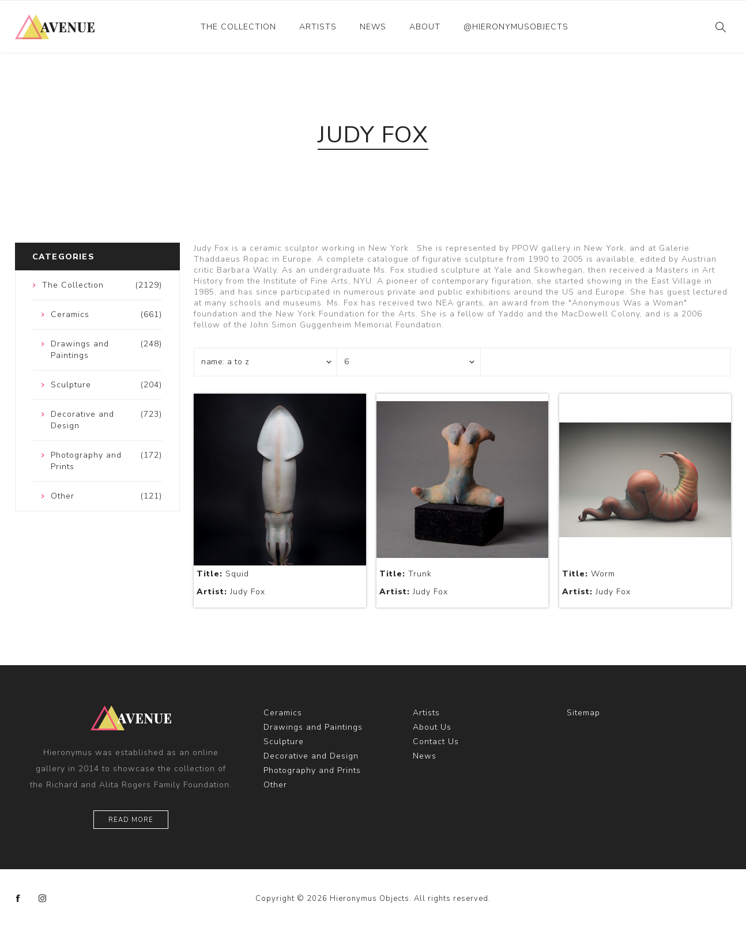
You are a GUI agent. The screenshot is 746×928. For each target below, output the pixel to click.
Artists (318, 26)
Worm (588, 573)
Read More (130, 820)
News (373, 26)
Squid (223, 573)
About (424, 26)
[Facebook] (18, 898)
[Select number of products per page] (409, 362)
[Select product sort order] (266, 362)
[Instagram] (42, 898)
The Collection (238, 26)
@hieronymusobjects (516, 26)
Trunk (405, 573)
